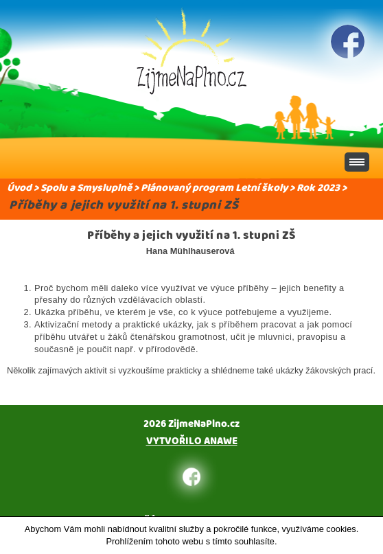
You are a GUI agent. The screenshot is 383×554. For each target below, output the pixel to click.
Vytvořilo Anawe (191, 441)
